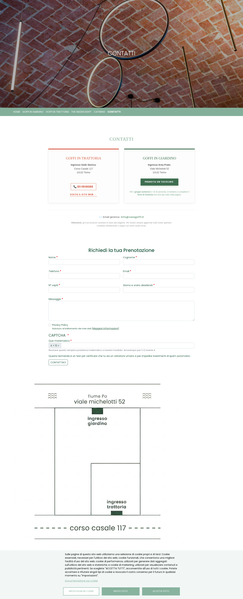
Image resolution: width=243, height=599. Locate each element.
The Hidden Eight (81, 111)
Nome (52, 257)
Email (126, 271)
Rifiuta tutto (121, 591)
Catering (99, 111)
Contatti (114, 111)
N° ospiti (53, 285)
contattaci (58, 362)
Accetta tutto (161, 591)
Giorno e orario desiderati (138, 285)
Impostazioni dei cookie (81, 591)
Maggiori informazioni (105, 328)
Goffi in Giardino (33, 111)
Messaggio (55, 299)
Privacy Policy (60, 325)
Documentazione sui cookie (81, 580)
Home (16, 111)
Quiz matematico (59, 340)
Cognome (129, 257)
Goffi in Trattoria (57, 111)
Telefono (54, 271)
